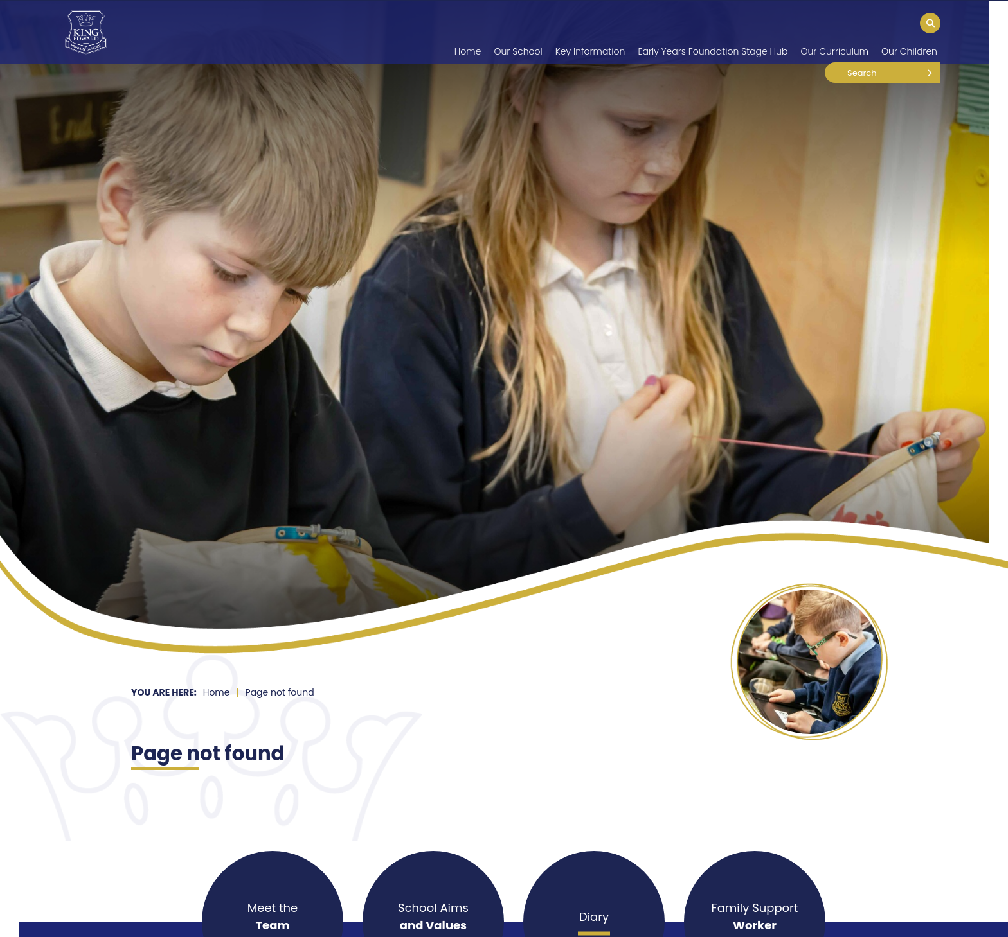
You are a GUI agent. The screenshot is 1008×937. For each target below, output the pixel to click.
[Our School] (517, 32)
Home (216, 692)
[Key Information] (590, 32)
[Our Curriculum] (834, 32)
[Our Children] (909, 32)
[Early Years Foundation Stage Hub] (712, 32)
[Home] (85, 32)
